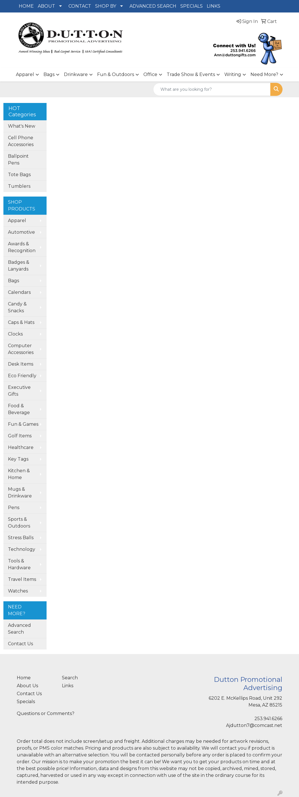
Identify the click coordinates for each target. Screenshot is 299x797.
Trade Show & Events (191, 74)
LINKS (213, 6)
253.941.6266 (268, 718)
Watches (18, 591)
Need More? (264, 74)
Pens (13, 507)
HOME (26, 6)
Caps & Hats (21, 322)
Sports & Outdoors (19, 522)
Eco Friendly (22, 375)
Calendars (19, 292)
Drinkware (76, 74)
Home (24, 677)
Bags (49, 74)
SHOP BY (105, 6)
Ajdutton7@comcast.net (254, 725)
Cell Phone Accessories (21, 141)
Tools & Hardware (19, 564)
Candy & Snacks (17, 307)
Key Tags (18, 459)
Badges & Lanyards (18, 266)
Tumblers (19, 186)
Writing (232, 74)
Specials (26, 701)
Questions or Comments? (45, 713)
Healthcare (21, 447)
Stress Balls (21, 537)
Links (67, 685)
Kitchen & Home (19, 474)
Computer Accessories (21, 349)
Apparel (25, 74)
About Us (27, 685)
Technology (21, 549)
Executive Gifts (19, 391)
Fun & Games (23, 424)
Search (70, 677)
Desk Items (20, 364)
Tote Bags (19, 174)
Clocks (15, 334)
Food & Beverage (19, 409)
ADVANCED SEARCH (152, 6)
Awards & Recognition (21, 247)
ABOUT (46, 6)
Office (150, 74)
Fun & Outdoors (115, 74)
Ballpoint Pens (18, 159)
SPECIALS (191, 6)
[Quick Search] (212, 89)
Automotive (21, 232)
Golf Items (20, 435)
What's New (21, 126)
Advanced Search (19, 629)
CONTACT (79, 6)
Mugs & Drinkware (20, 492)
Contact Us (20, 643)
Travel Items (22, 579)
